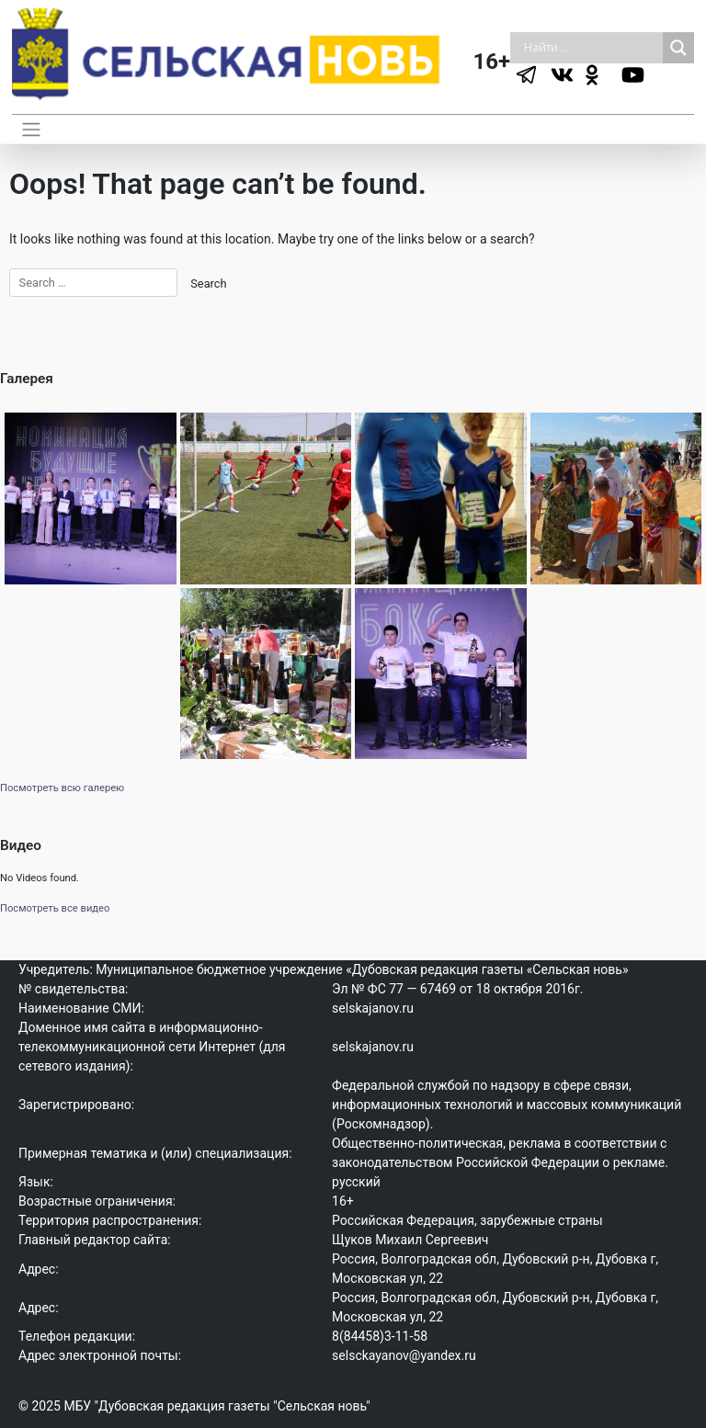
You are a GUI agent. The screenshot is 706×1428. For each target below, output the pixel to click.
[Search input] (591, 47)
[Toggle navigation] (31, 128)
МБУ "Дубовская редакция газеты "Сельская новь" (216, 1406)
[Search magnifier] (678, 47)
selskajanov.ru (373, 1008)
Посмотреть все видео (54, 908)
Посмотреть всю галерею (62, 788)
